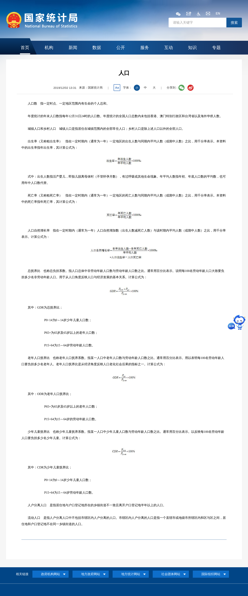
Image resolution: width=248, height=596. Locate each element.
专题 (216, 47)
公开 (120, 47)
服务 (144, 47)
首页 (25, 47)
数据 (96, 47)
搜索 (234, 23)
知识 (192, 47)
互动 (168, 47)
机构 (49, 47)
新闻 (73, 47)
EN (218, 13)
